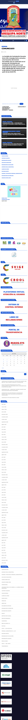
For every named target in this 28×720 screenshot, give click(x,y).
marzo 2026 (4, 406)
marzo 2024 (4, 467)
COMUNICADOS (4, 121)
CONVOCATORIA (22, 106)
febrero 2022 (4, 525)
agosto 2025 (4, 424)
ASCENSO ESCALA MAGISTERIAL (8, 572)
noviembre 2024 (5, 447)
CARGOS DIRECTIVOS (6, 579)
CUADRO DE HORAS (5, 595)
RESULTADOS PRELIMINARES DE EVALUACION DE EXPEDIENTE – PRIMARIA (7, 108)
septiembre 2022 (5, 512)
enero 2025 (4, 442)
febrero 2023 (4, 499)
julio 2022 (3, 517)
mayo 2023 (4, 492)
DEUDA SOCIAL (4, 598)
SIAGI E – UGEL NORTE (6, 643)
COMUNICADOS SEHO (6, 199)
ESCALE (3, 613)
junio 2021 (3, 545)
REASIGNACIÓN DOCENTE (6, 638)
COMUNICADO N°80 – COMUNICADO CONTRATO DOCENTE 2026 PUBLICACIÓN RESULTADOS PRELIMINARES (14, 124)
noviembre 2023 (5, 477)
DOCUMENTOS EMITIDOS (6, 605)
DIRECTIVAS (4, 603)
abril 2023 (3, 494)
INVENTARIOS (4, 620)
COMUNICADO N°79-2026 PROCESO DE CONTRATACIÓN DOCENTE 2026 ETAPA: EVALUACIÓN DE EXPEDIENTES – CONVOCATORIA (12, 394)
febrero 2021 (4, 555)
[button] (24, 40)
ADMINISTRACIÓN (5, 569)
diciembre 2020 (5, 560)
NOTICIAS (3, 625)
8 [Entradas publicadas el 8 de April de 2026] (10, 359)
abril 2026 (3, 404)
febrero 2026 (4, 409)
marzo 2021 (4, 552)
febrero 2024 (4, 469)
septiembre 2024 (5, 452)
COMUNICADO (8, 48)
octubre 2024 (4, 449)
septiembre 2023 (5, 482)
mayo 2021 (4, 547)
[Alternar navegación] (13, 40)
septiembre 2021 (5, 537)
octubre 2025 (4, 419)
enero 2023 (4, 502)
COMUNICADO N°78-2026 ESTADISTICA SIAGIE (10, 397)
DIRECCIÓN (4, 600)
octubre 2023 (4, 479)
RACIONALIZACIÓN (5, 633)
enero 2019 (4, 562)
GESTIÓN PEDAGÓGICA (6, 618)
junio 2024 (4, 459)
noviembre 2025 (5, 416)
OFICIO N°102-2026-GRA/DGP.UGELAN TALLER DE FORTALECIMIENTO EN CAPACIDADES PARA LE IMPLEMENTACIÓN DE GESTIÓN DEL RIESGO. (14, 385)
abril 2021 (3, 550)
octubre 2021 (4, 535)
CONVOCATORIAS (5, 155)
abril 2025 (3, 434)
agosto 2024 (4, 454)
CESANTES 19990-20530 (6, 582)
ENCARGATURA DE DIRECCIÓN (7, 608)
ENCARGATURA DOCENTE (6, 610)
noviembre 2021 (5, 532)
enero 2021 (4, 557)
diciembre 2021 (4, 530)
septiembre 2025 (5, 421)
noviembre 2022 (5, 507)
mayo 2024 (4, 462)
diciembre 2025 (5, 414)
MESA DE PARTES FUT (6, 623)
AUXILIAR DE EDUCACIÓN (6, 577)
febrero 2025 (4, 439)
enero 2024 (4, 472)
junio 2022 (4, 520)
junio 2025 (4, 429)
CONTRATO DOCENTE (4, 46)
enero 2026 (4, 411)
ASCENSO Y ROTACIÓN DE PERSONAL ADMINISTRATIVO (9, 131)
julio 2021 (3, 542)
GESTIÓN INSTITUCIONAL (6, 615)
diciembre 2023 (5, 474)
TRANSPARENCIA (5, 646)
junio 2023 (4, 489)
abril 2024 (3, 464)
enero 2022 (4, 527)
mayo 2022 (4, 522)
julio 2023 (3, 487)
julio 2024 (3, 457)
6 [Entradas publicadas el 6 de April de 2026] (3, 359)
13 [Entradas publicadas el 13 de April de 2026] (3, 361)
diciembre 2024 (5, 444)
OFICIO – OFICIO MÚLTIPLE (7, 628)
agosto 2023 (4, 484)
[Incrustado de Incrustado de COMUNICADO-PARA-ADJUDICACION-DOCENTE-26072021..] (14, 88)
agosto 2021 (4, 540)
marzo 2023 (4, 497)
